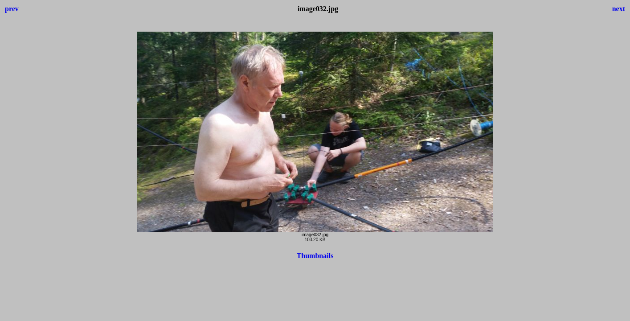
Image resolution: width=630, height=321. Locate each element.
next (618, 8)
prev (12, 8)
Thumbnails (315, 255)
